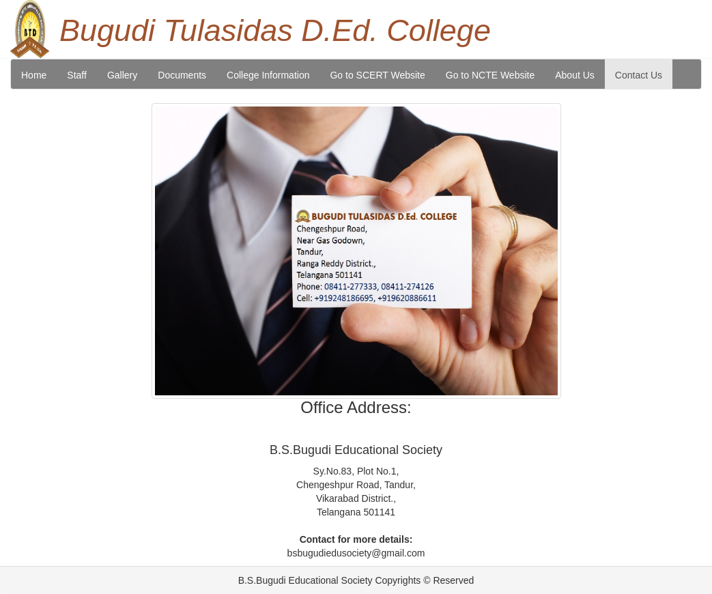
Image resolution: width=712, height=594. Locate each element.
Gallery (122, 75)
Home (33, 75)
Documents (182, 75)
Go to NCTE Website (490, 75)
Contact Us (638, 75)
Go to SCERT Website (377, 75)
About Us (575, 75)
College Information (268, 75)
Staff (77, 75)
